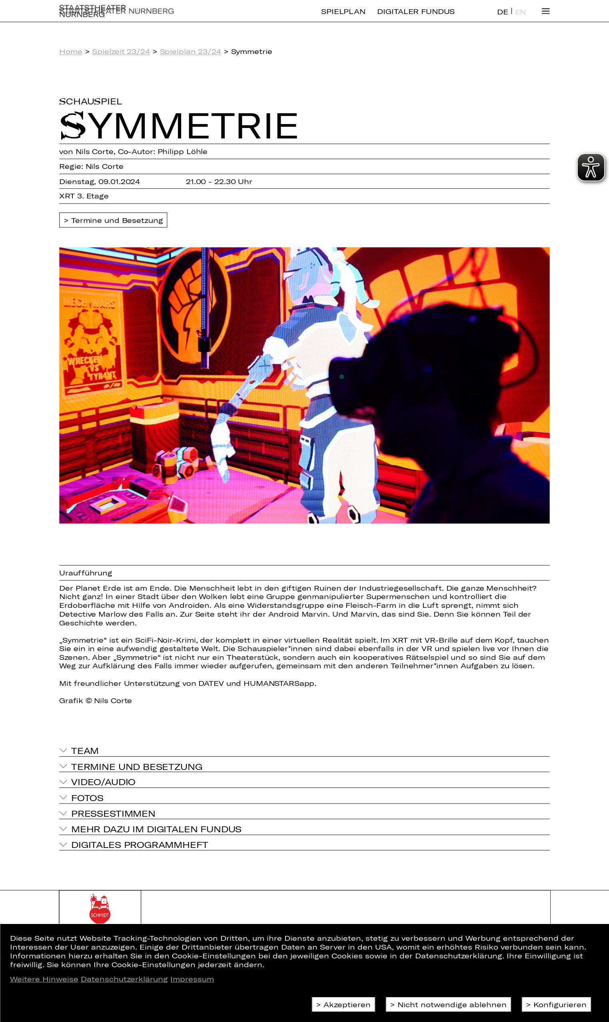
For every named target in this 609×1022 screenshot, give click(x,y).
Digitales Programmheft (139, 844)
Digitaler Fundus (416, 18)
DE (502, 18)
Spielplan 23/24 (190, 51)
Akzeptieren (347, 1004)
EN (520, 18)
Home (70, 51)
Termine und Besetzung (117, 220)
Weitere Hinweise (44, 978)
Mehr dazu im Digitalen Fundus (156, 829)
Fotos (87, 797)
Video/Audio (103, 782)
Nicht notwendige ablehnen (452, 1004)
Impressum (192, 978)
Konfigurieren (560, 1004)
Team (85, 750)
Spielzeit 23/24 (121, 51)
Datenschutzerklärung (124, 978)
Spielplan (343, 18)
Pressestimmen (113, 813)
